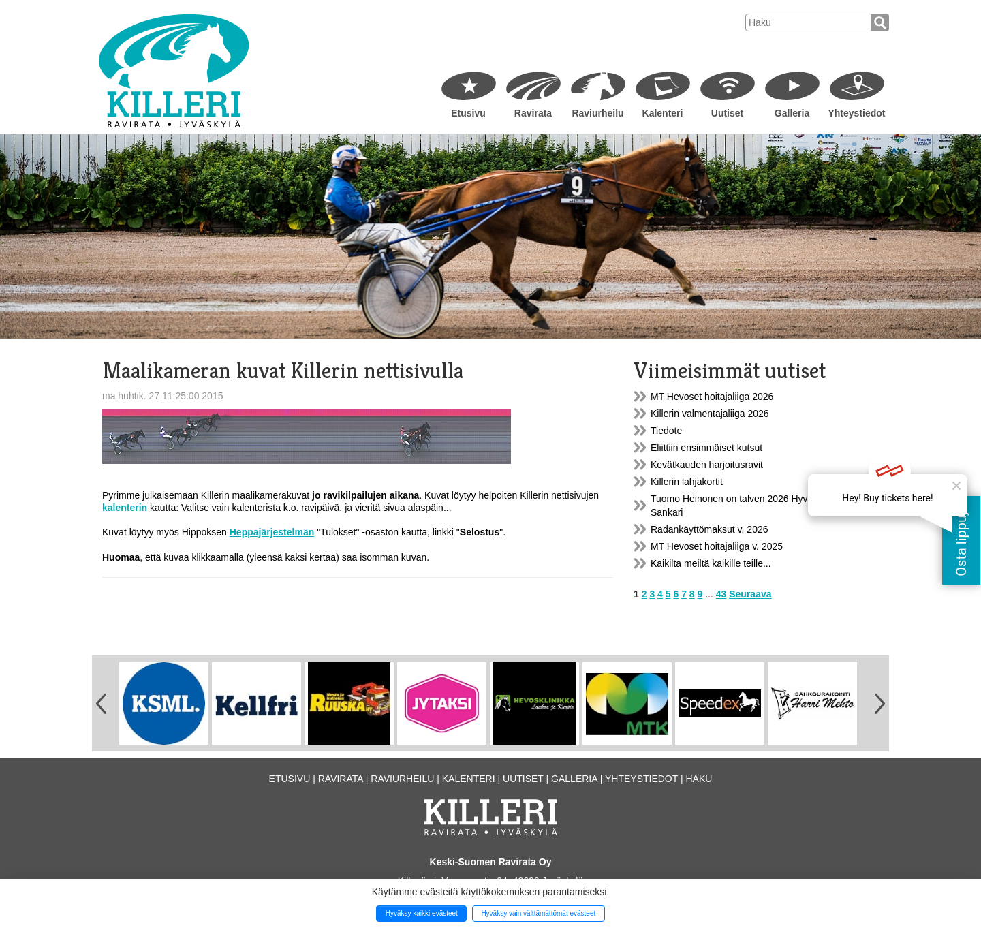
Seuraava (750, 594)
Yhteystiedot (856, 113)
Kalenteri (662, 113)
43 (721, 594)
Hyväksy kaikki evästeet (422, 913)
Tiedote (666, 430)
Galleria (792, 113)
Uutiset (727, 113)
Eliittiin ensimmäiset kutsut (706, 447)
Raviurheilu (597, 113)
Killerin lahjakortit (687, 481)
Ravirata (533, 113)
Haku (698, 778)
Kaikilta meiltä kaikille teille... (711, 563)
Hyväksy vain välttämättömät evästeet (538, 913)
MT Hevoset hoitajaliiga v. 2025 (717, 546)
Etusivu (468, 113)
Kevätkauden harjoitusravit (707, 464)
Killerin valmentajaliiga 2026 (710, 413)
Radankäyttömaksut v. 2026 (709, 529)
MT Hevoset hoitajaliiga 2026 (712, 396)
